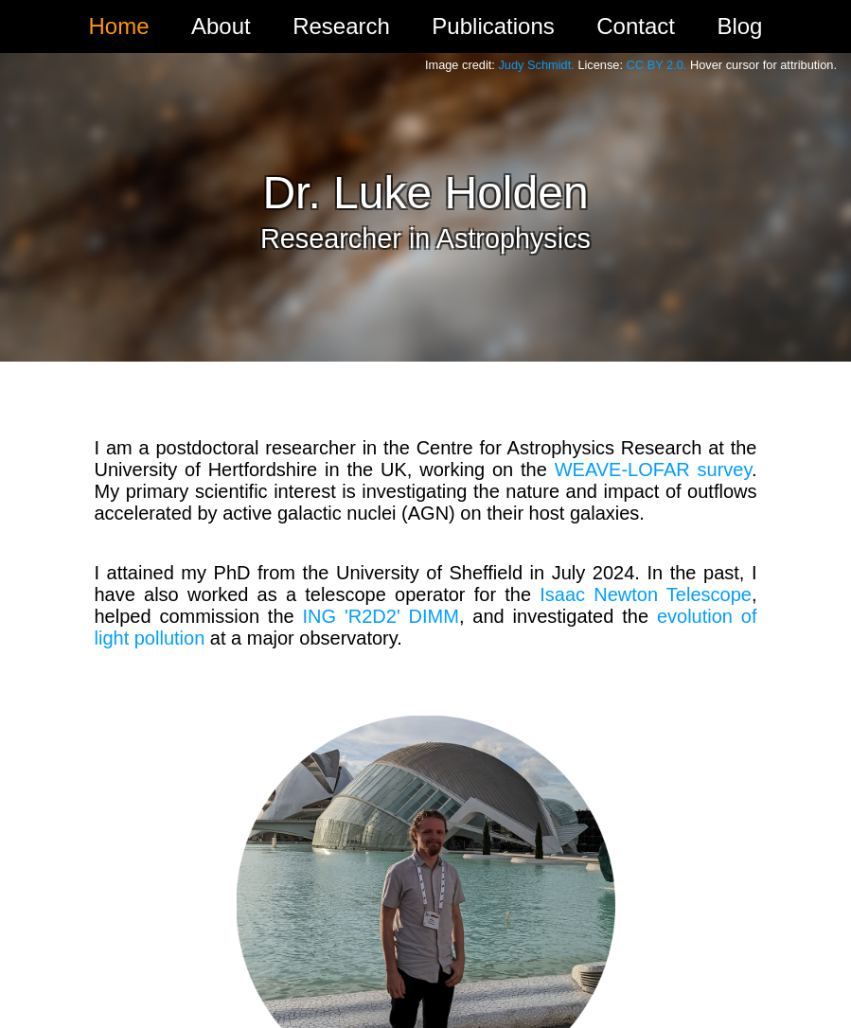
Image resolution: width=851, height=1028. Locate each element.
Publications (493, 26)
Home (119, 26)
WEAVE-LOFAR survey (653, 469)
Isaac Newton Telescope (646, 594)
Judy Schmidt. (536, 65)
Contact (635, 26)
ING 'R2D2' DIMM (381, 616)
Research (341, 26)
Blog (739, 26)
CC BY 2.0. (657, 65)
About (221, 26)
